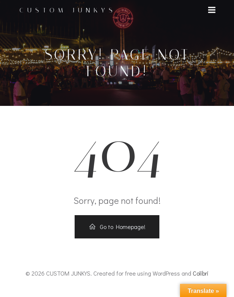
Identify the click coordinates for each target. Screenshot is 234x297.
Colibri (200, 273)
